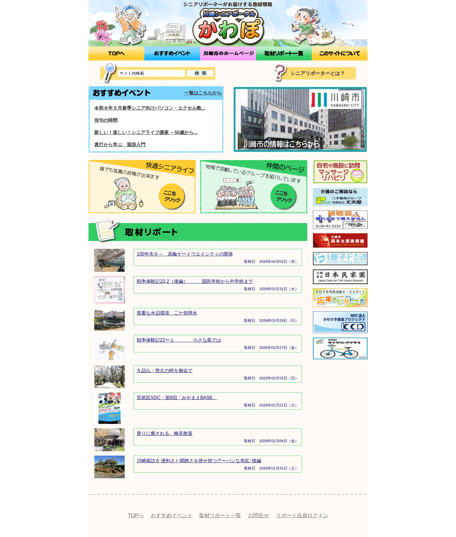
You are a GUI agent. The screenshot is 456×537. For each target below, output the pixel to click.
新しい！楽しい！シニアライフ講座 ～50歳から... (146, 132)
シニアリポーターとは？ (318, 73)
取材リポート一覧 (220, 515)
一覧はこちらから (203, 92)
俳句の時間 (105, 120)
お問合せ (258, 515)
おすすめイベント (172, 515)
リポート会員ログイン (302, 515)
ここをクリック (172, 196)
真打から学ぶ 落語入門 (119, 144)
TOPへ (136, 515)
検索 (200, 73)
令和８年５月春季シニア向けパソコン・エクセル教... (149, 108)
